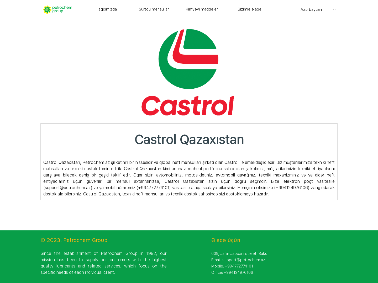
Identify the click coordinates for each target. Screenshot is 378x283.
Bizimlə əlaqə (249, 9)
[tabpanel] (189, 163)
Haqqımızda (106, 9)
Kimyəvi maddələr (202, 9)
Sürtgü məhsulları (154, 9)
